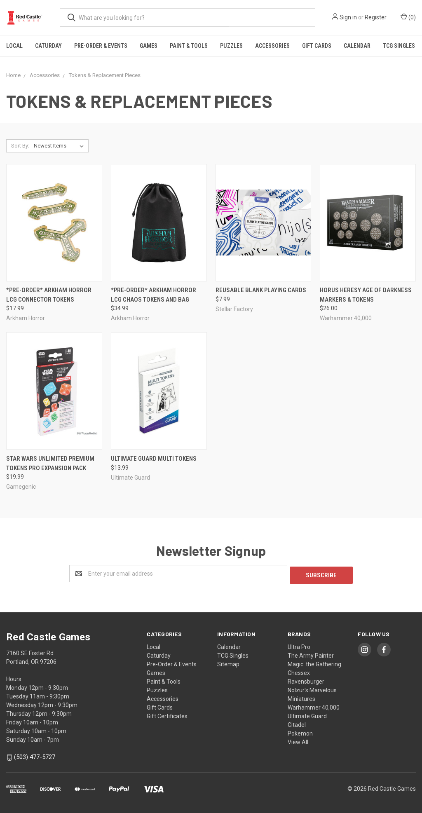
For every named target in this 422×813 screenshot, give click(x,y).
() (408, 17)
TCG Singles (399, 45)
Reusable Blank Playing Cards (261, 290)
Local (14, 45)
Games (148, 45)
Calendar (357, 45)
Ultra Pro (299, 645)
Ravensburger (306, 680)
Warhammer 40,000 (314, 706)
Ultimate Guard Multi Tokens (154, 458)
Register (376, 17)
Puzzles (231, 45)
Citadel (297, 723)
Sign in (348, 17)
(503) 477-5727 (34, 755)
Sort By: (20, 146)
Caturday (48, 45)
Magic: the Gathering (314, 662)
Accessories (272, 45)
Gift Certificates (167, 714)
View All (298, 740)
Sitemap (228, 662)
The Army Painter (311, 654)
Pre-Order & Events (100, 45)
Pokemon (300, 732)
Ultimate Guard (307, 714)
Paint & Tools (189, 45)
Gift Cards (316, 45)
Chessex (299, 671)
